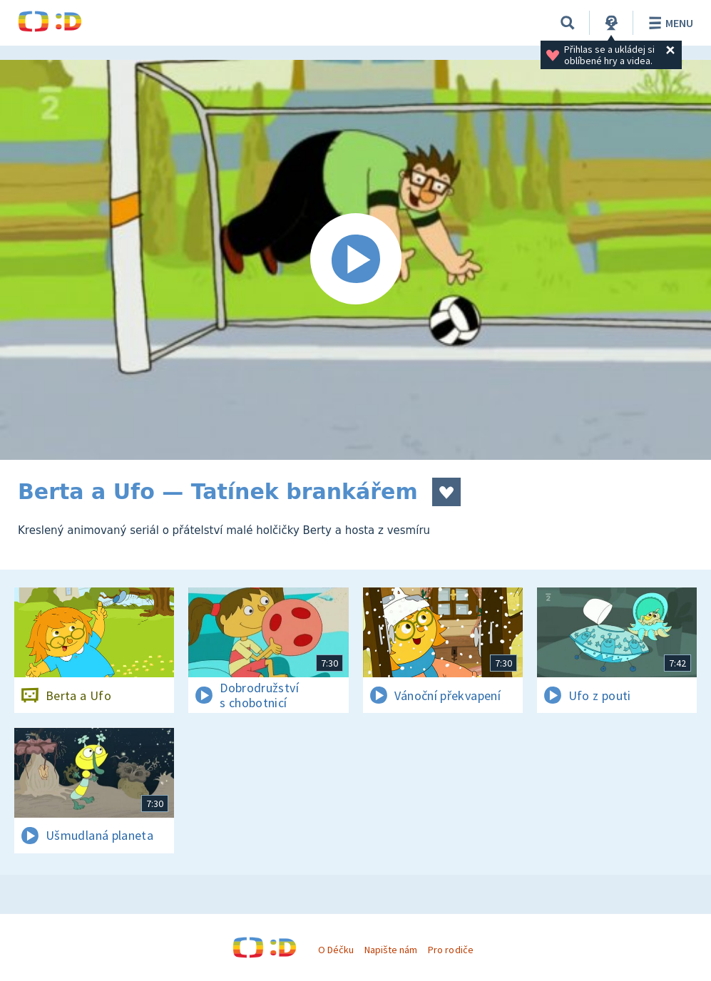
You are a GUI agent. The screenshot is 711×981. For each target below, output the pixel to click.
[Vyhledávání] (567, 23)
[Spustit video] (355, 260)
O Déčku (336, 949)
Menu (668, 23)
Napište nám (390, 949)
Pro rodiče (450, 949)
